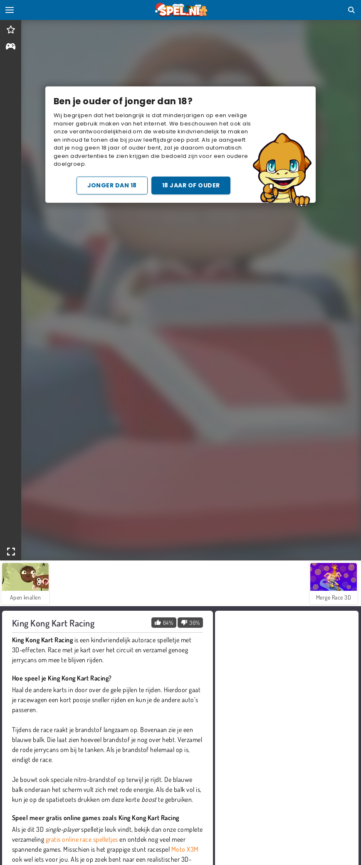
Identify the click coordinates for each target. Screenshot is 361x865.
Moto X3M (185, 849)
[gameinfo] (10, 47)
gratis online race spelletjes (82, 839)
